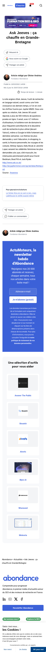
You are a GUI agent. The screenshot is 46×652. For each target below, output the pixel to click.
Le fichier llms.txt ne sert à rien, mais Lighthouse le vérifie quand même (21, 194)
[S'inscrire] (20, 5)
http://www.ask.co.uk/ (11, 162)
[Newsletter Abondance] (23, 608)
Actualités (18, 559)
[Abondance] (10, 5)
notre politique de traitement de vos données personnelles (23, 340)
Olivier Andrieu (35, 76)
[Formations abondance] (30, 5)
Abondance (7, 559)
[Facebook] (22, 599)
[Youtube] (10, 599)
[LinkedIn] (4, 599)
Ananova (14, 173)
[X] (16, 599)
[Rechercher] (41, 5)
